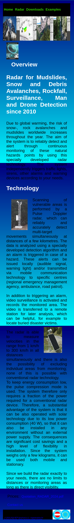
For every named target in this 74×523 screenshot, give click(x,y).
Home (8, 9)
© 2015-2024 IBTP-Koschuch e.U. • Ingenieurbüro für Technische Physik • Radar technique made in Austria (23, 518)
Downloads (35, 9)
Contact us (15, 505)
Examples (53, 9)
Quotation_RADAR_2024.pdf (42, 496)
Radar (19, 9)
